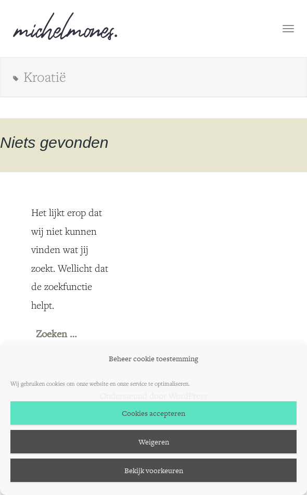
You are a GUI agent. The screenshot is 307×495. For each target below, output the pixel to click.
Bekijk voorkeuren (153, 470)
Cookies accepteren (153, 413)
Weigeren (153, 442)
